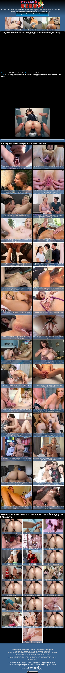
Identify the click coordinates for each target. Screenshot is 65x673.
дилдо (19, 74)
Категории (20, 14)
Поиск (35, 14)
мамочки (46, 74)
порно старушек (11, 74)
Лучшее (28, 14)
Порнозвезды (43, 14)
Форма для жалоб (32, 667)
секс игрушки (27, 74)
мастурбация (38, 74)
